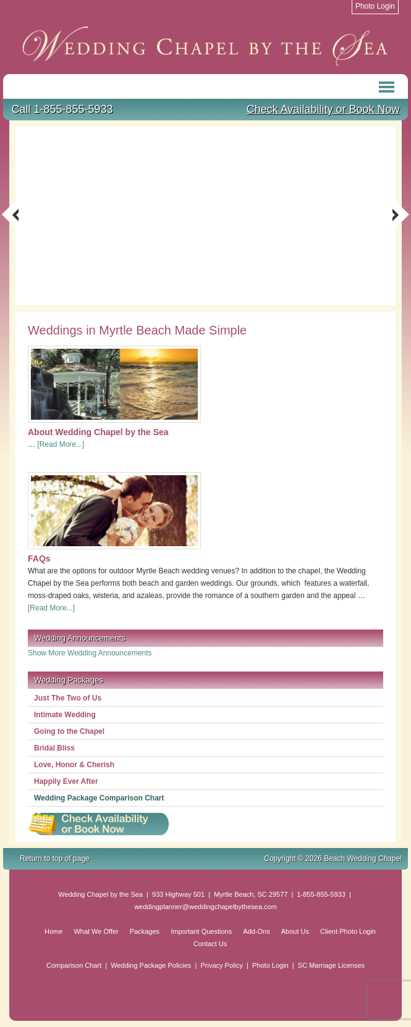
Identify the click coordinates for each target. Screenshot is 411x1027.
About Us (295, 931)
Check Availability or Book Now (323, 109)
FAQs (39, 558)
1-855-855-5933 (321, 894)
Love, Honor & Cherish (74, 764)
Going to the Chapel (69, 731)
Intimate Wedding (65, 714)
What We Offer (96, 931)
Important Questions (201, 931)
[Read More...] (60, 444)
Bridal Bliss (54, 748)
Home (53, 931)
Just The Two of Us (67, 698)
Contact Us (210, 943)
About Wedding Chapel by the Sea (98, 432)
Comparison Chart (73, 965)
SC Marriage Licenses (331, 965)
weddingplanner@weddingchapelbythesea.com (205, 906)
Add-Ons (256, 931)
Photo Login (270, 965)
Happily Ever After (66, 781)
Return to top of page (55, 858)
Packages (144, 931)
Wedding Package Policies (151, 965)
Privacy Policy (221, 965)
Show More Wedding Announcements (90, 653)
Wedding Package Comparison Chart (99, 798)
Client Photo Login (348, 931)
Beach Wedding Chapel (205, 46)
